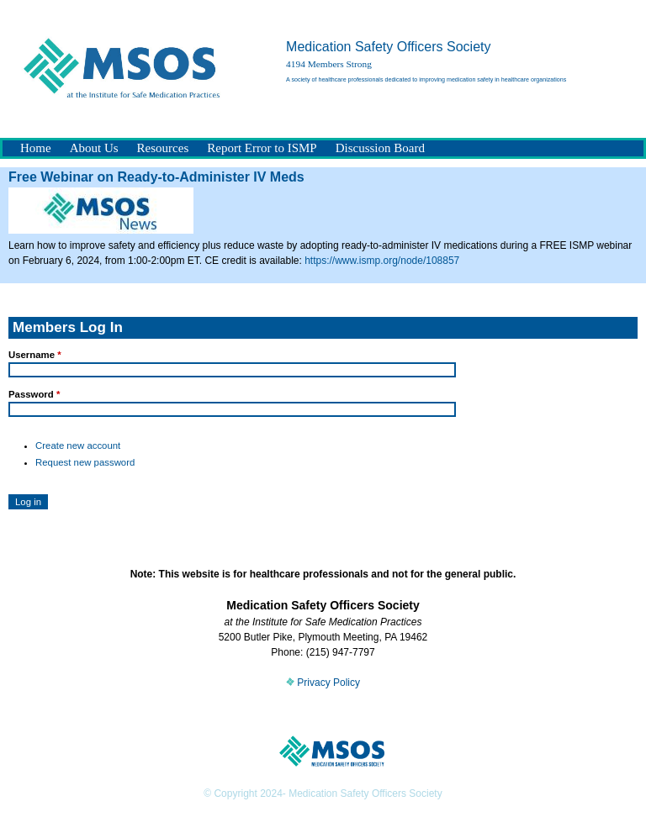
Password (34, 394)
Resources (163, 148)
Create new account (77, 445)
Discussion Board (380, 148)
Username (34, 355)
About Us (94, 148)
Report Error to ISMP (261, 148)
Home (35, 148)
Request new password (85, 462)
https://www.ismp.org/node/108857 (381, 260)
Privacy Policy (323, 682)
